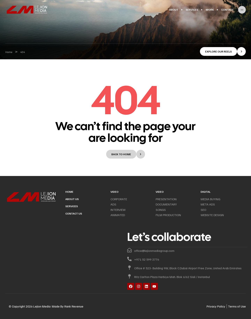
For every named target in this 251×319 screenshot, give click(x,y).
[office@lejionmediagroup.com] (129, 250)
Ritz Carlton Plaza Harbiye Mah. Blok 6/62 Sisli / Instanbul (172, 277)
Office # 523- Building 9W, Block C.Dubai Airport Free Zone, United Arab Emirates (187, 268)
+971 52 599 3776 (146, 259)
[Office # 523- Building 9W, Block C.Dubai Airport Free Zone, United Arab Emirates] (129, 267)
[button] (223, 51)
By (62, 306)
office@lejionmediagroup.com (154, 251)
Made (56, 306)
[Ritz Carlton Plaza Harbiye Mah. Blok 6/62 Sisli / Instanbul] (129, 276)
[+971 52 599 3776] (129, 259)
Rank (67, 306)
